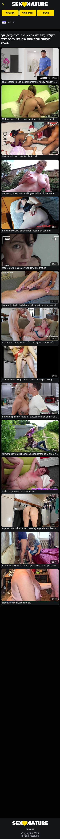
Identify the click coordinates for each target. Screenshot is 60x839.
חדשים (46, 13)
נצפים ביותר (28, 13)
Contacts (30, 829)
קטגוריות (10, 13)
